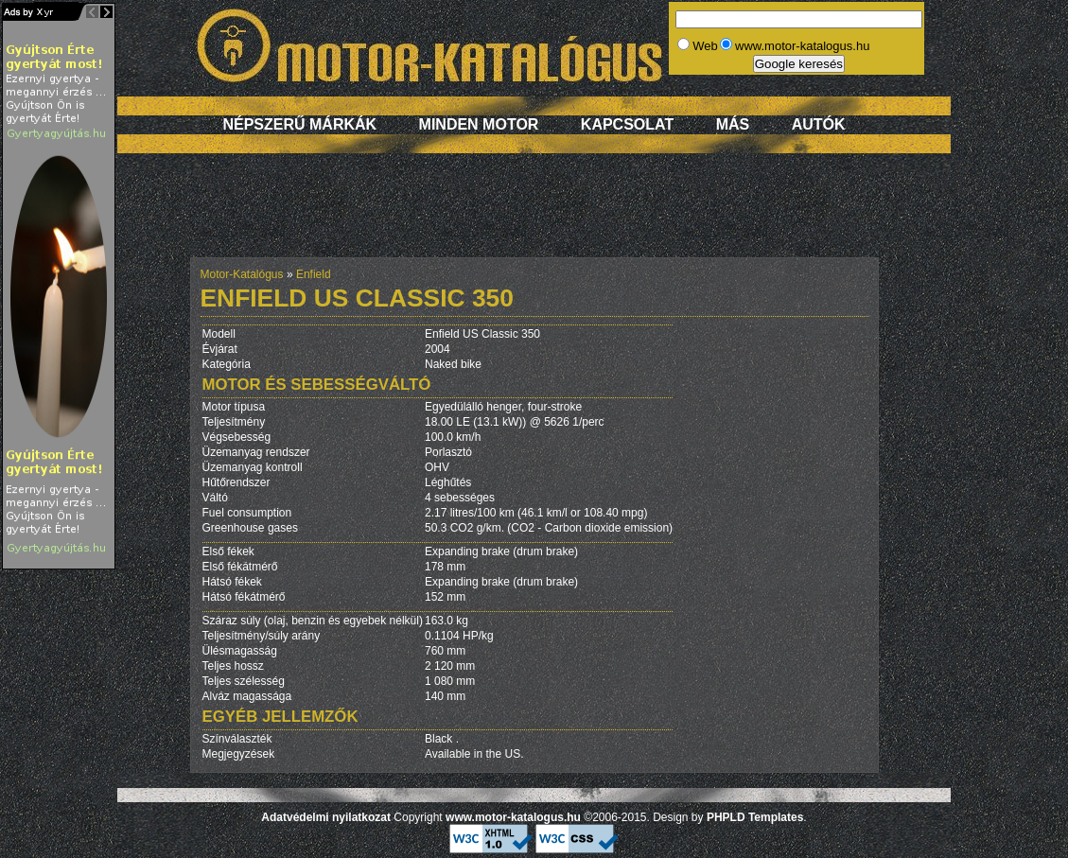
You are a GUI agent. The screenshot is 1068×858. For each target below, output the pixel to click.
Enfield (313, 274)
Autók (819, 124)
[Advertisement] (534, 214)
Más (733, 124)
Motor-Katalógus (242, 274)
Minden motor (479, 124)
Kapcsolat (627, 124)
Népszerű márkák (299, 124)
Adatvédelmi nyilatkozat (326, 817)
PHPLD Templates (755, 817)
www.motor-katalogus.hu (513, 817)
